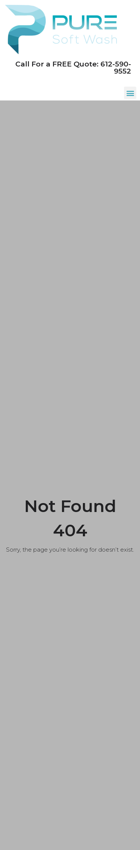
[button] (130, 93)
